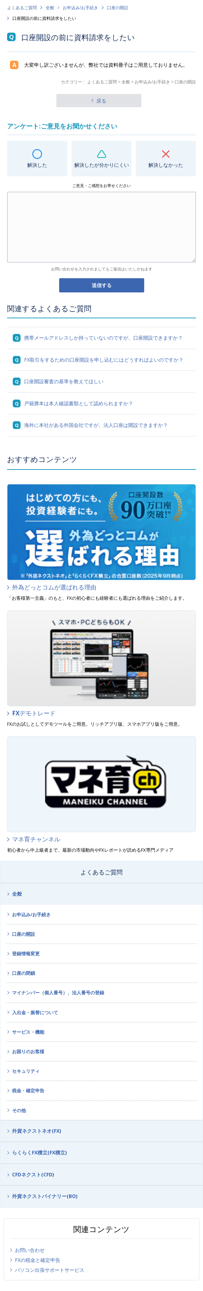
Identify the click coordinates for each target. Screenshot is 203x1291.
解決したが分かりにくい (101, 164)
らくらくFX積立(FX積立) (39, 1152)
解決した (37, 164)
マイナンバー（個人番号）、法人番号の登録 (58, 992)
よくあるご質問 (22, 8)
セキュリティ (26, 1071)
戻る (101, 100)
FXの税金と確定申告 (37, 1260)
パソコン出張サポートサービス (49, 1270)
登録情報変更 (26, 953)
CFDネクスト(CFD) (33, 1174)
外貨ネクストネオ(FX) (36, 1130)
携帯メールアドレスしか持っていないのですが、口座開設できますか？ (103, 337)
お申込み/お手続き (80, 8)
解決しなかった (165, 164)
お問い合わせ (30, 1250)
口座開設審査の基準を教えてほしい (63, 381)
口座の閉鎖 (23, 973)
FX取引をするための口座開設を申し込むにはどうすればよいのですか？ (104, 359)
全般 (50, 8)
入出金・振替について (35, 1012)
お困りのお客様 (28, 1051)
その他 (19, 1110)
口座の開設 (117, 8)
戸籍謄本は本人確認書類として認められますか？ (78, 403)
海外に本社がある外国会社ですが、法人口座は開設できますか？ (96, 425)
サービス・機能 (28, 1032)
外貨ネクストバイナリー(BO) (45, 1196)
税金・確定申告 (28, 1090)
